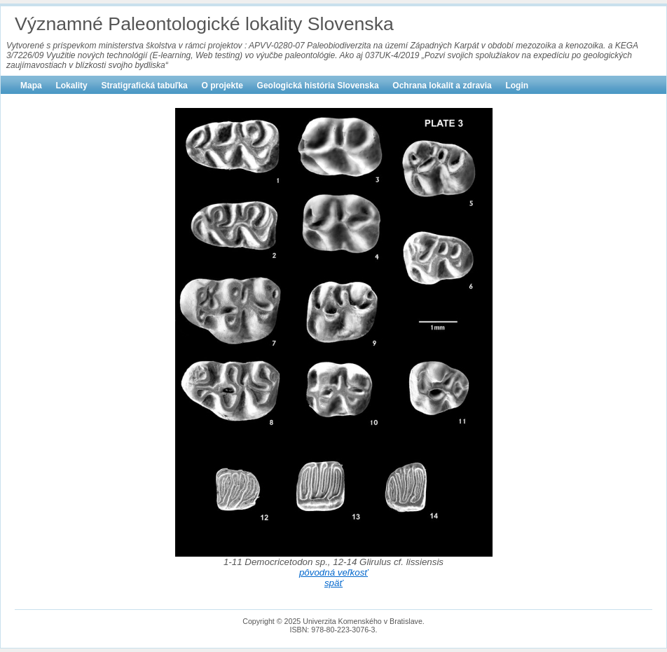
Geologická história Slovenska (318, 85)
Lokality (71, 85)
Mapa (31, 85)
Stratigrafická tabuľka (144, 85)
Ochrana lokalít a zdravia (441, 85)
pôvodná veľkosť (333, 572)
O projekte (222, 85)
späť (333, 583)
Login (516, 85)
